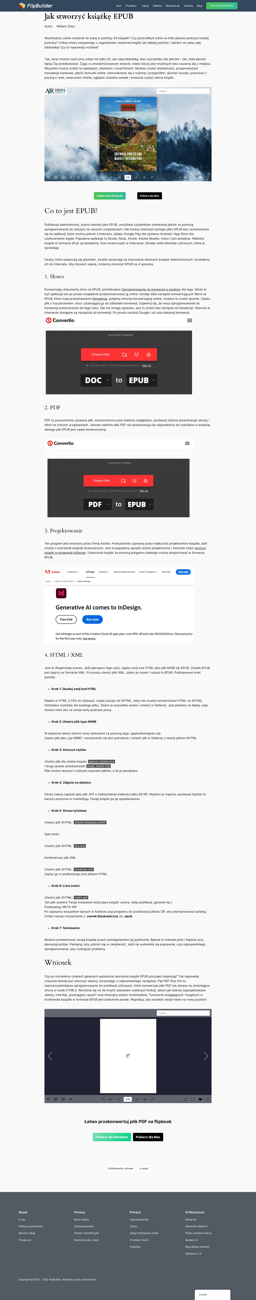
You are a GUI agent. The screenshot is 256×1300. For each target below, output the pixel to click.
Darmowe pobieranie (221, 5)
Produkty (131, 5)
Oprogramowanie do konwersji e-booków (150, 289)
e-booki (144, 1168)
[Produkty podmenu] (137, 5)
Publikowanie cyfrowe (120, 1168)
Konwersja (99, 298)
